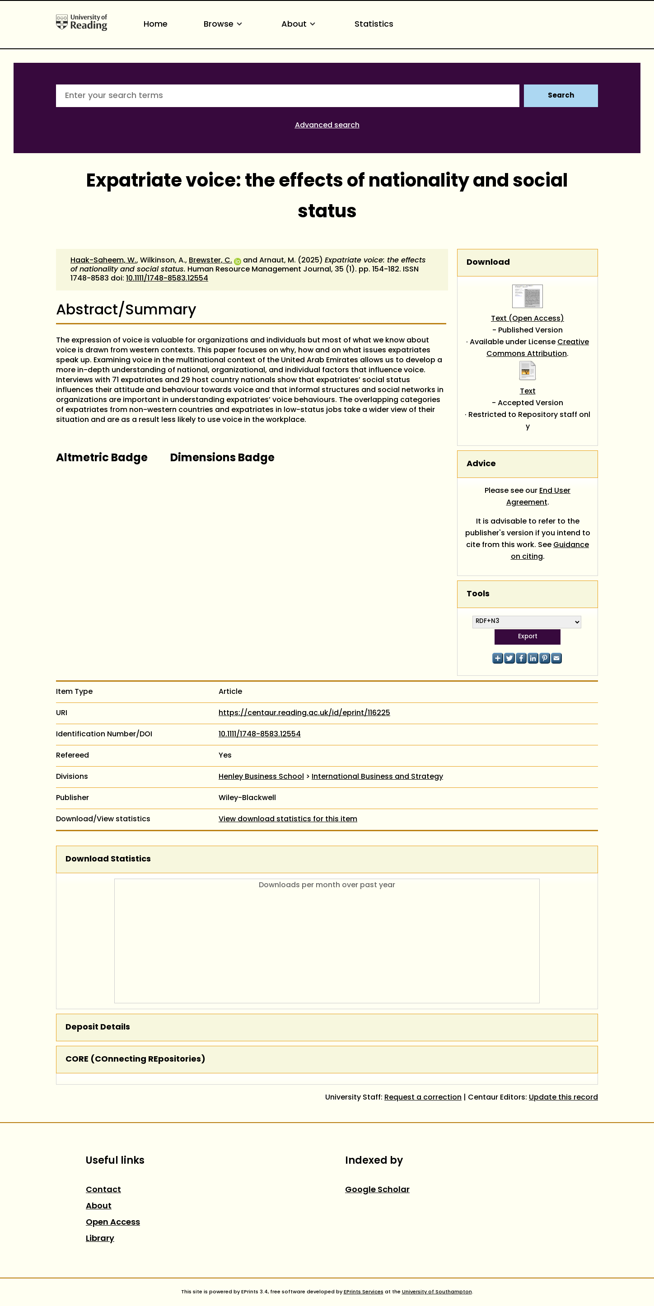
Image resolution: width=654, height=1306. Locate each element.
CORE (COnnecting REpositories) (135, 1060)
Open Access (113, 1223)
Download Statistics (108, 859)
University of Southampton (437, 1292)
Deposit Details (97, 1027)
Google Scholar (377, 1190)
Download (488, 263)
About (299, 24)
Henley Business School (261, 777)
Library (100, 1239)
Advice (481, 464)
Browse (224, 24)
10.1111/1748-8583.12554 (167, 279)
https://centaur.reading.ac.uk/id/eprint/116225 (304, 713)
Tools (478, 594)
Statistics (374, 24)
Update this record (563, 1098)
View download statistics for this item (288, 819)
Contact (103, 1190)
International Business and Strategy (377, 777)
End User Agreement (538, 497)
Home (156, 24)
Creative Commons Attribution (537, 348)
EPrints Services (363, 1292)
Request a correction (423, 1098)
